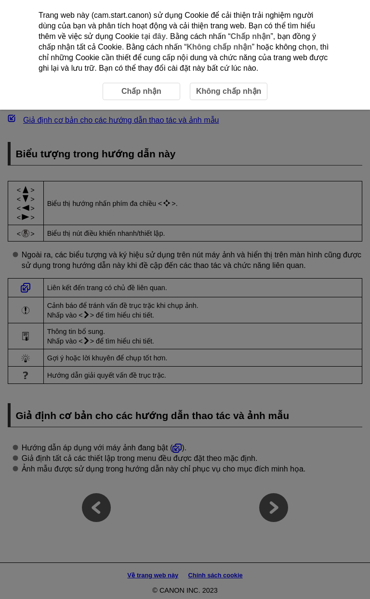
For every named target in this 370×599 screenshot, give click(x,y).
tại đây (153, 36)
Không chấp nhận (218, 47)
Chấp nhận (251, 36)
